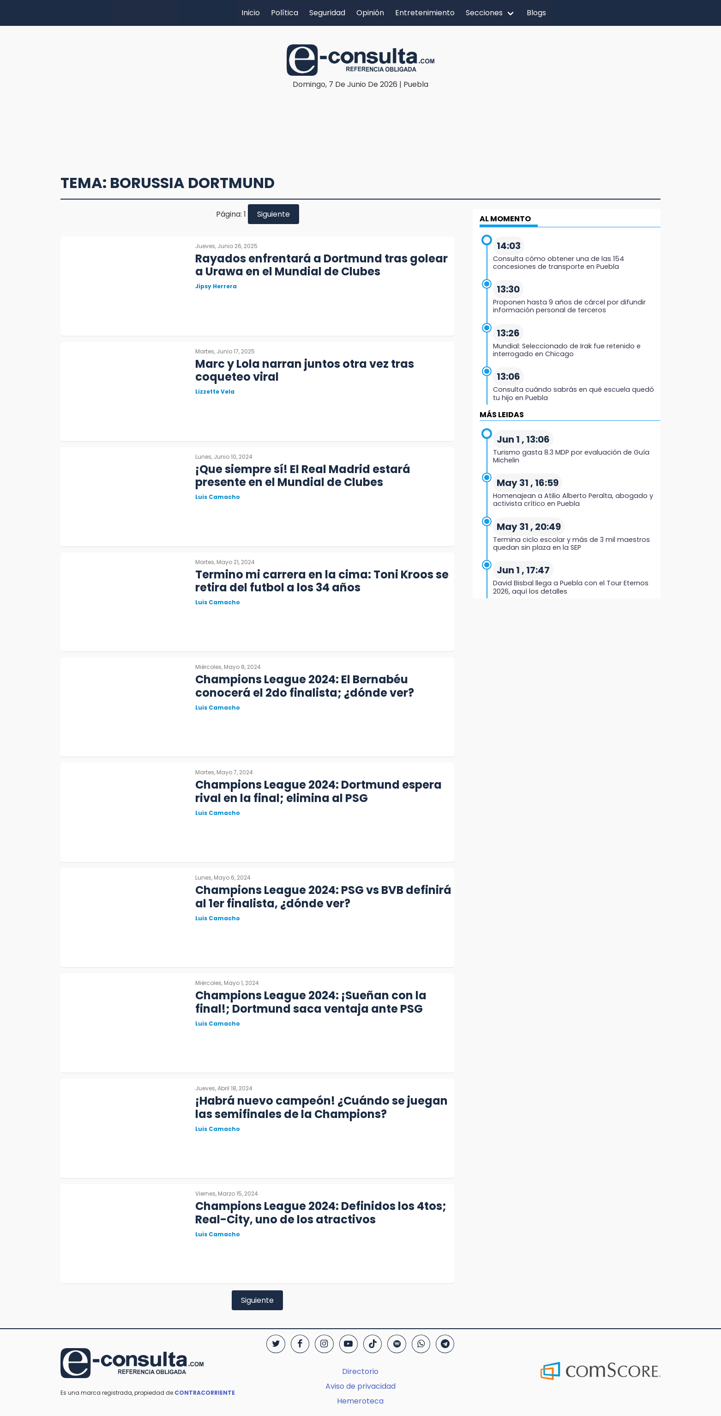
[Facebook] (300, 1344)
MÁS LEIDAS (502, 414)
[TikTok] (372, 1344)
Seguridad (327, 12)
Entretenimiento (425, 12)
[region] (360, 118)
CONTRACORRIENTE (204, 1393)
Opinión (370, 12)
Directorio (360, 1371)
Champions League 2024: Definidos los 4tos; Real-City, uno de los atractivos (320, 1212)
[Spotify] (396, 1344)
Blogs (536, 12)
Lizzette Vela (214, 391)
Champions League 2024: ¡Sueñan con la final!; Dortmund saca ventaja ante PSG (311, 1002)
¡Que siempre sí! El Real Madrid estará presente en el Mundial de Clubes (302, 476)
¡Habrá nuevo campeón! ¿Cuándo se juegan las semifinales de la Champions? (321, 1107)
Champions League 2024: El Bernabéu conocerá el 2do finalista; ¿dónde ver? (304, 686)
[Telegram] (445, 1344)
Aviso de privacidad (360, 1386)
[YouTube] (348, 1344)
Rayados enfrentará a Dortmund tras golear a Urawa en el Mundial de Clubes (321, 265)
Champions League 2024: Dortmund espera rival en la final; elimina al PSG (318, 791)
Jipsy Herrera (216, 286)
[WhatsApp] (421, 1344)
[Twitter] (275, 1344)
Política (284, 12)
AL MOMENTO (505, 218)
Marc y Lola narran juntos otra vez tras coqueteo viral (304, 370)
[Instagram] (324, 1344)
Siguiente (273, 214)
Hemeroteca (360, 1401)
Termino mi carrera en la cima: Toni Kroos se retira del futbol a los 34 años (322, 581)
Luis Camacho (217, 497)
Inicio (250, 12)
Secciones (484, 12)
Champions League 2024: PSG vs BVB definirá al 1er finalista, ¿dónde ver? (323, 896)
